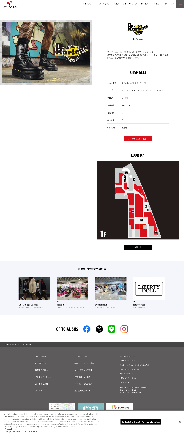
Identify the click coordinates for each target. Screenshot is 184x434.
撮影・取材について (127, 374)
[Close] (180, 429)
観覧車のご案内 (41, 370)
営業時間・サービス (82, 377)
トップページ (40, 356)
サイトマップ (124, 382)
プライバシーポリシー (127, 360)
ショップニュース (130, 3)
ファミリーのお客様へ (83, 384)
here (7, 423)
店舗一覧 (138, 247)
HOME (7, 344)
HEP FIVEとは (40, 363)
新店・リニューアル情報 (84, 363)
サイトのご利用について (128, 356)
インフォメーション (43, 377)
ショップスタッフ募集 (83, 370)
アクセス (155, 3)
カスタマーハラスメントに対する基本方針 (134, 365)
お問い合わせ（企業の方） (129, 378)
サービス (144, 3)
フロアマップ (104, 3)
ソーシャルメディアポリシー (130, 369)
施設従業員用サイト (82, 390)
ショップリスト (89, 3)
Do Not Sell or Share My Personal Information (141, 429)
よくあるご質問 (41, 384)
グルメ (116, 3)
